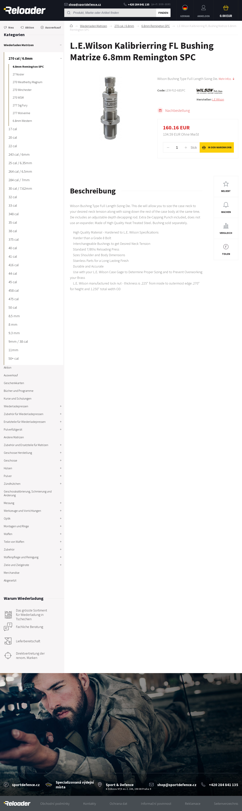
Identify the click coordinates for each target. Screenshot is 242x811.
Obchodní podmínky (55, 803)
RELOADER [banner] (25, 10)
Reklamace (192, 803)
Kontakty (89, 803)
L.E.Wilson (218, 99)
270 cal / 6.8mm (124, 26)
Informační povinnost (156, 803)
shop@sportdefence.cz (82, 4)
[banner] (17, 803)
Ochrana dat (118, 803)
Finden (163, 12)
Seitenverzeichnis (226, 803)
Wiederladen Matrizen (93, 26)
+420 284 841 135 (136, 4)
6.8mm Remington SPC (155, 26)
